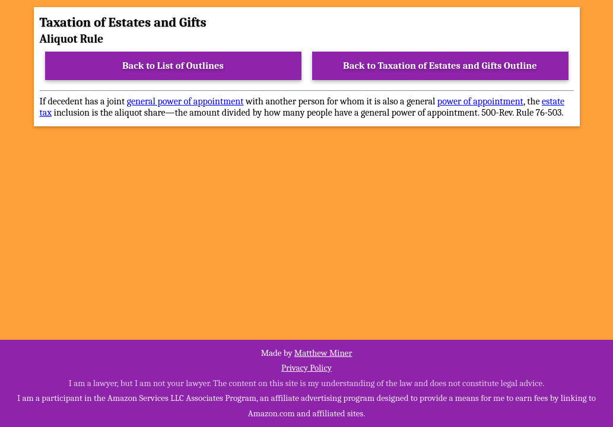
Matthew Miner (323, 353)
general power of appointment (185, 101)
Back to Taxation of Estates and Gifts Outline (440, 65)
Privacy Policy (306, 367)
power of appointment (480, 101)
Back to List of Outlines (173, 65)
